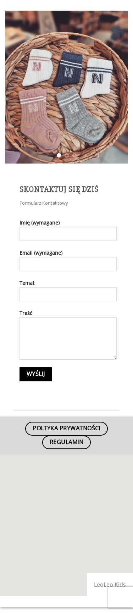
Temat (68, 293)
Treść (68, 337)
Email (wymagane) (68, 263)
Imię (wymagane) (68, 233)
